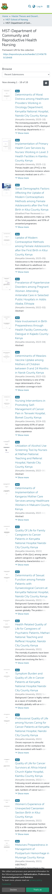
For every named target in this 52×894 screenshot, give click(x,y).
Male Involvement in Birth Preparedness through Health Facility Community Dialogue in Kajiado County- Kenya (32, 329)
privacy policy (36, 880)
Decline (13, 889)
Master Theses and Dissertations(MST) (25, 16)
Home (5, 16)
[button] (33, 6)
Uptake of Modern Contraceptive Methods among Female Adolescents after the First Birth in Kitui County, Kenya (32, 246)
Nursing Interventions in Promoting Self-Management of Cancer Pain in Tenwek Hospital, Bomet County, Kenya (30, 409)
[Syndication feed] (46, 83)
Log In (40, 6)
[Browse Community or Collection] (26, 74)
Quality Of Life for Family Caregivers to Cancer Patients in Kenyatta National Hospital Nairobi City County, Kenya (30, 539)
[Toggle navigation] (48, 6)
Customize (6, 884)
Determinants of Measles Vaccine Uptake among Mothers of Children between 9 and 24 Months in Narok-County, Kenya (31, 364)
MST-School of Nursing (17, 19)
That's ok (37, 889)
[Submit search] (29, 6)
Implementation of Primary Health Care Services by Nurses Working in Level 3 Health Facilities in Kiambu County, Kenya (31, 152)
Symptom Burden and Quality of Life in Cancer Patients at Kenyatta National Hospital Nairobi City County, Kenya (30, 682)
